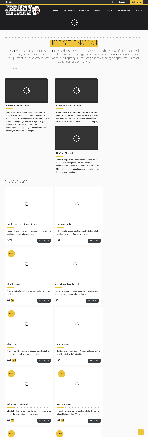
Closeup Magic (49, 410)
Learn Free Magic (61, 435)
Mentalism (47, 415)
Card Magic (48, 404)
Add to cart (41, 199)
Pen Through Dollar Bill (19, 243)
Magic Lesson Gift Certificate (22, 183)
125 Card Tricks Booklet (113, 303)
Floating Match (108, 183)
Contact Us (73, 435)
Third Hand (59, 243)
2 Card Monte (14, 362)
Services (42, 435)
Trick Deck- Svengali (17, 303)
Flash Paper (107, 243)
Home (7, 435)
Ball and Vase (61, 303)
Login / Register (119, 2)
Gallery (50, 435)
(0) (141, 2)
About (13, 435)
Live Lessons (32, 435)
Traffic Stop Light (63, 362)
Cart (137, 2)
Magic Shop (21, 435)
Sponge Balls (60, 183)
